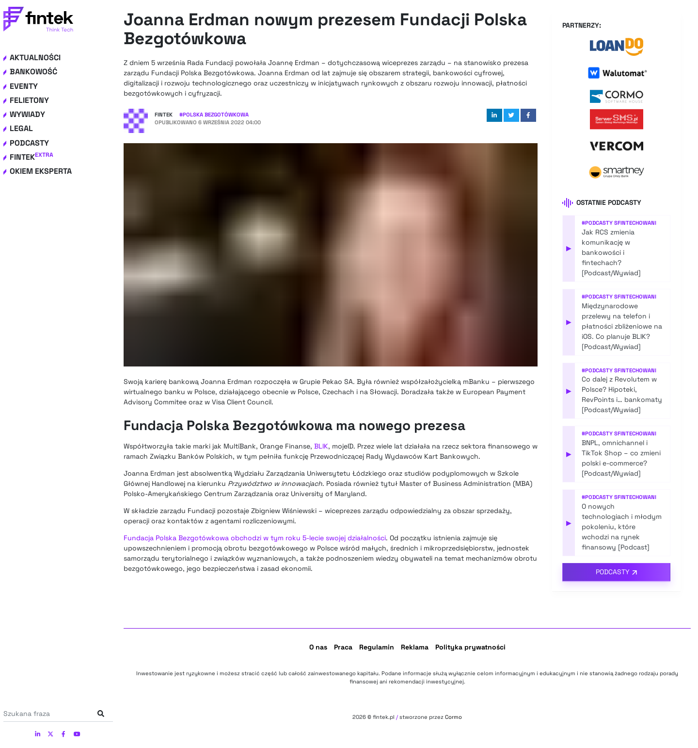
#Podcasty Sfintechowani (619, 222)
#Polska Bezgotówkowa (214, 114)
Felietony (29, 100)
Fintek (31, 157)
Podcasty (29, 143)
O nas (318, 647)
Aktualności (35, 57)
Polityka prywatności (470, 647)
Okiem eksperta (41, 171)
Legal (21, 128)
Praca (343, 647)
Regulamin (376, 647)
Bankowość (33, 71)
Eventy (24, 86)
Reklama (414, 647)
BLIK (321, 446)
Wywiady (27, 114)
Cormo (453, 717)
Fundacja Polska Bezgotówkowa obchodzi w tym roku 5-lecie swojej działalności (255, 537)
